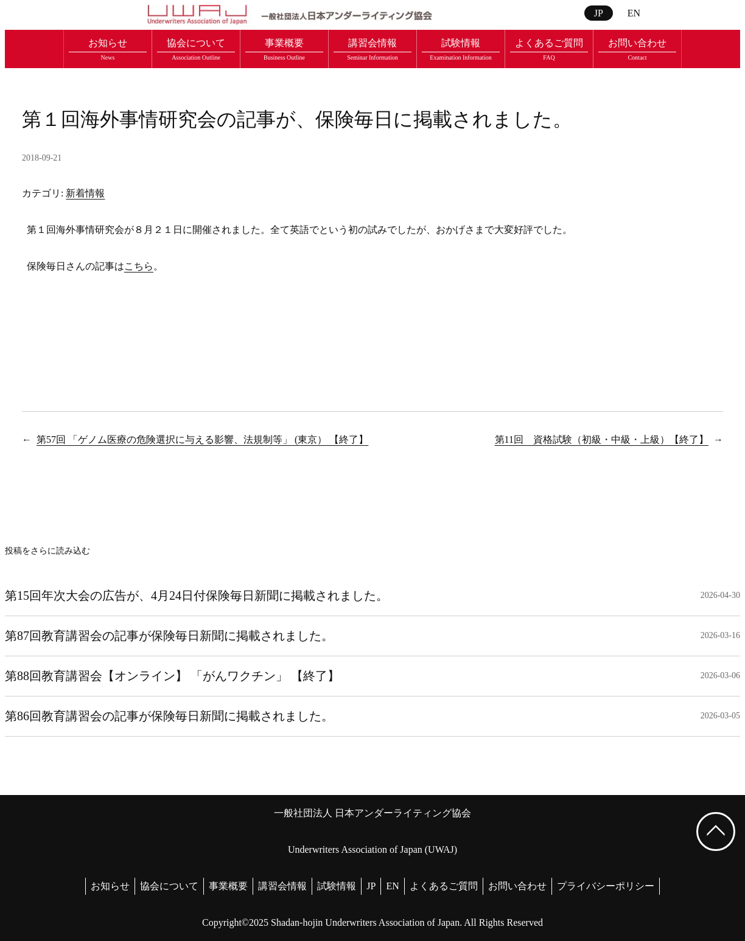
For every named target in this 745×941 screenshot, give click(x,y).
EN (634, 13)
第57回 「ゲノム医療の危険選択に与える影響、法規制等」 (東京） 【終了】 (202, 439)
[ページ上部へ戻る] (715, 831)
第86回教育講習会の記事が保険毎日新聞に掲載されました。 (169, 716)
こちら (138, 266)
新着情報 (85, 193)
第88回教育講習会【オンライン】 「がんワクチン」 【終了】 (172, 675)
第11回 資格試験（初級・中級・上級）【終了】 (601, 439)
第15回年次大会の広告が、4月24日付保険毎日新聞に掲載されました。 (196, 595)
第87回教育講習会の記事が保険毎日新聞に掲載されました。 (169, 635)
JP (598, 13)
